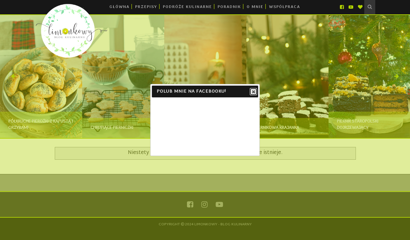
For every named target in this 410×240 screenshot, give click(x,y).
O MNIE (255, 7)
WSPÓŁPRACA (284, 7)
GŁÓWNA (120, 7)
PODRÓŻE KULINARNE (187, 7)
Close (253, 92)
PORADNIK (229, 7)
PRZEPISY (146, 7)
